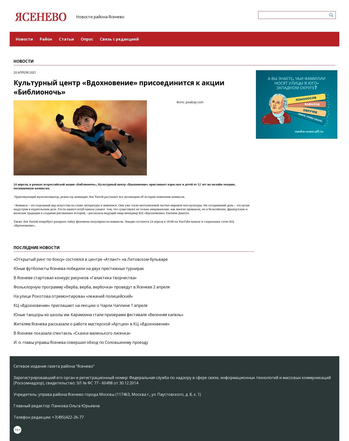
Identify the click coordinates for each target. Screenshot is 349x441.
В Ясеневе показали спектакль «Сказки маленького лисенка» (72, 333)
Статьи (66, 39)
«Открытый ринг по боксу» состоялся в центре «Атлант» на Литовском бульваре (91, 259)
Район (46, 39)
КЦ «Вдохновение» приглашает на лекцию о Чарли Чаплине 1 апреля (80, 305)
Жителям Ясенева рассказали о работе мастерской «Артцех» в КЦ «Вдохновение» (92, 324)
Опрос (87, 39)
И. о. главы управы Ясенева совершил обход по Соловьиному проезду (81, 342)
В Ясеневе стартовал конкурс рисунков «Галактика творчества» (75, 277)
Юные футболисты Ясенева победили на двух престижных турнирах (79, 268)
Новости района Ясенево (100, 17)
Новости (24, 39)
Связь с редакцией (119, 39)
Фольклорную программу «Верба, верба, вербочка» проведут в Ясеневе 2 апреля (92, 287)
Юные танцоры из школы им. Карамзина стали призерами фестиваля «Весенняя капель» (98, 314)
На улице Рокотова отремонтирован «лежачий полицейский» (73, 296)
